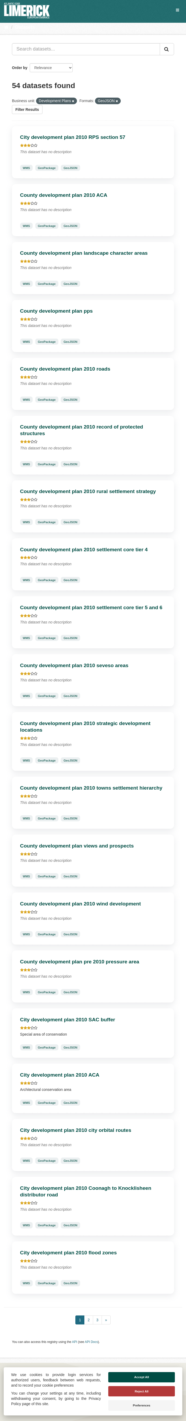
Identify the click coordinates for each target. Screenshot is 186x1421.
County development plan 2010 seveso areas (74, 665)
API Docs (91, 1342)
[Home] (6, 27)
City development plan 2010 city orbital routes (75, 1130)
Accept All (141, 1377)
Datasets (25, 27)
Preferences (141, 1405)
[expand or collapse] (177, 10)
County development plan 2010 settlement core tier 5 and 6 (91, 607)
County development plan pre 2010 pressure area (79, 961)
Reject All (142, 1391)
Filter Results (27, 109)
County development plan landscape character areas (84, 253)
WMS (26, 167)
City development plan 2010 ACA (60, 1075)
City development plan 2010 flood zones (68, 1252)
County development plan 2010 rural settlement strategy (88, 491)
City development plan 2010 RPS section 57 (73, 137)
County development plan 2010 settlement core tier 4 (84, 549)
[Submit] (167, 49)
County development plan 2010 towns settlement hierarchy (91, 788)
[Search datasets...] (86, 49)
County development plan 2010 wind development (80, 904)
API (74, 1342)
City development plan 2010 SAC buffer (67, 1019)
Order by (19, 68)
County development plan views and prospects (77, 846)
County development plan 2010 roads (65, 369)
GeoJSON (70, 167)
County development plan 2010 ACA (63, 195)
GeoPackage (47, 167)
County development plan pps (56, 311)
